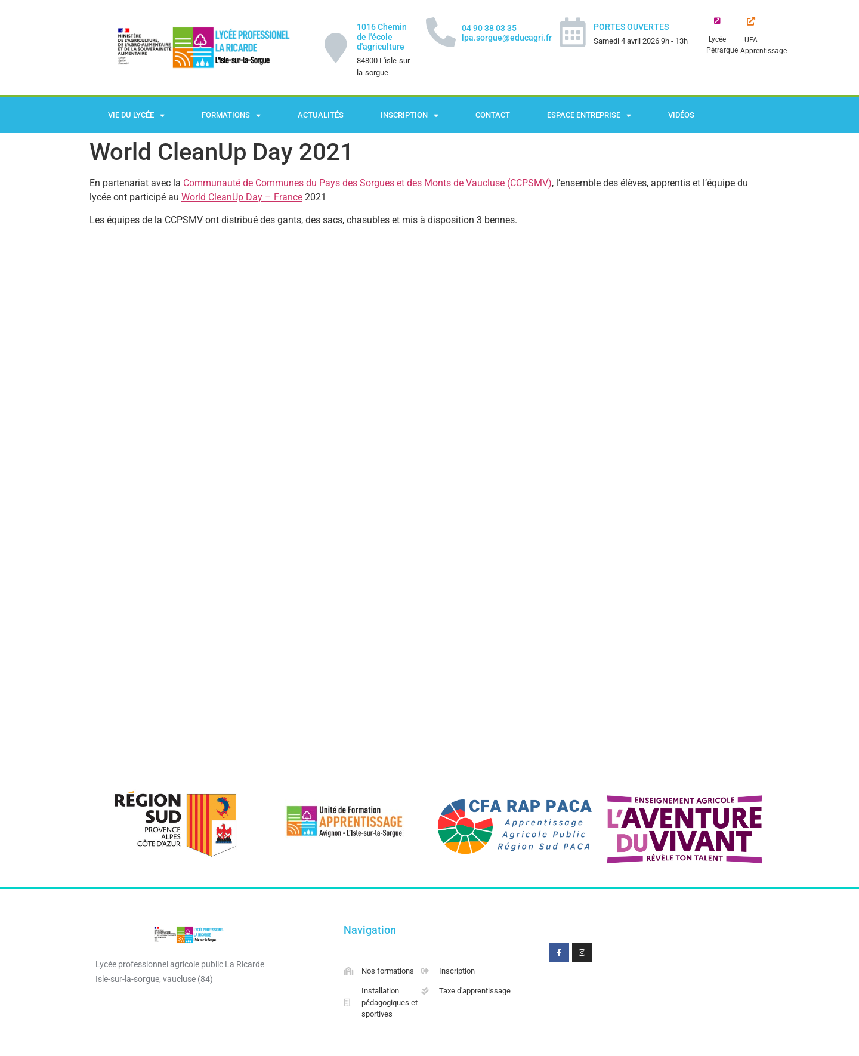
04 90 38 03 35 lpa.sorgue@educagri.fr (507, 33)
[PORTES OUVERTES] (573, 32)
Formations (231, 115)
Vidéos (681, 114)
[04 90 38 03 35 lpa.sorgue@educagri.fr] (441, 32)
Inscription (409, 115)
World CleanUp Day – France (241, 197)
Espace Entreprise (589, 115)
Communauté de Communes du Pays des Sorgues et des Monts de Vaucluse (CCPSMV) (367, 183)
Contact (492, 114)
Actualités (321, 114)
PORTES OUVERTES (631, 27)
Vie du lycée (136, 115)
